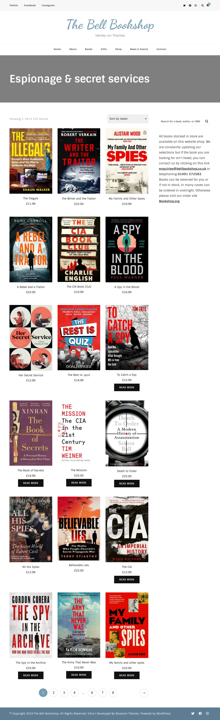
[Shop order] (128, 119)
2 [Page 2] (53, 693)
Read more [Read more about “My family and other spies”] (126, 675)
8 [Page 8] (113, 693)
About (73, 49)
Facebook (30, 5)
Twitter (13, 5)
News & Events (139, 49)
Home (57, 49)
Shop (118, 49)
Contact (161, 49)
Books (88, 49)
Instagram (48, 5)
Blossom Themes (127, 713)
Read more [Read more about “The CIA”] (126, 579)
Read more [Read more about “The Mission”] (78, 482)
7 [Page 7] (102, 693)
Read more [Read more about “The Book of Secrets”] (30, 483)
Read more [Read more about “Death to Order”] (126, 483)
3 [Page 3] (64, 693)
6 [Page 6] (92, 693)
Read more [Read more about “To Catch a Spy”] (126, 387)
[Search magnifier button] (207, 121)
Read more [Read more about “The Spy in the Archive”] (30, 675)
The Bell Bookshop (110, 24)
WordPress (164, 713)
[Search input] (181, 121)
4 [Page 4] (74, 693)
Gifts (104, 49)
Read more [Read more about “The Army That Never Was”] (78, 674)
